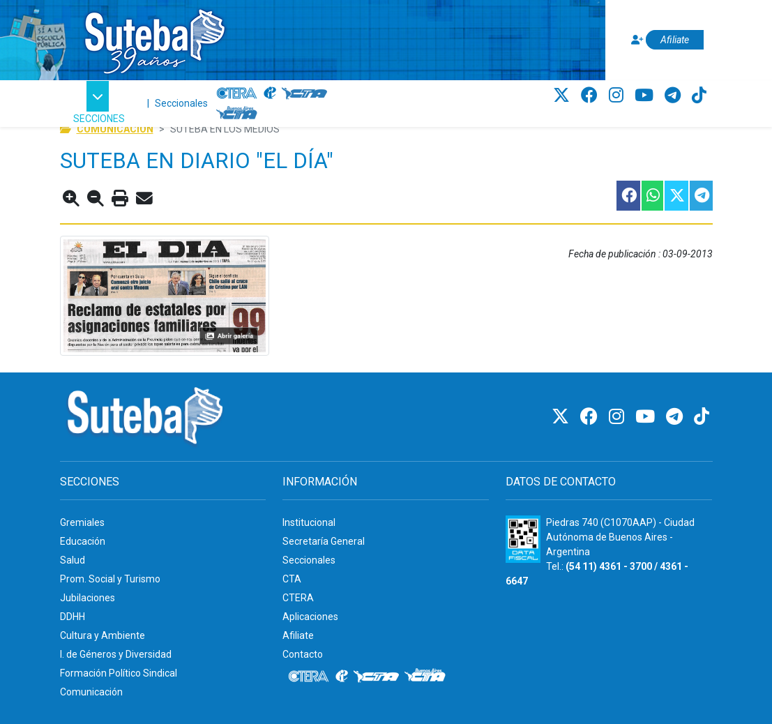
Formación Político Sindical (118, 673)
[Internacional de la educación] (270, 93)
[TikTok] (699, 95)
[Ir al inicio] (154, 37)
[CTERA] (237, 93)
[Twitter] (563, 95)
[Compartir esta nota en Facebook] (627, 196)
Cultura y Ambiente (102, 635)
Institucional (308, 522)
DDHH (72, 616)
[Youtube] (646, 95)
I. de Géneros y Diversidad (116, 654)
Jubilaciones (87, 597)
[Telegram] (675, 95)
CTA (291, 579)
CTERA (298, 597)
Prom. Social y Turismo (110, 579)
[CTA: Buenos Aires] (239, 114)
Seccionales (181, 103)
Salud (72, 560)
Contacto (302, 654)
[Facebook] (591, 95)
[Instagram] (618, 95)
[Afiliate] (665, 40)
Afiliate (298, 635)
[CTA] (304, 93)
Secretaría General (323, 541)
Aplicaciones (310, 616)
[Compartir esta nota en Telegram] (700, 196)
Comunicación (91, 691)
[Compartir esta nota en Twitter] (675, 196)
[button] (99, 103)
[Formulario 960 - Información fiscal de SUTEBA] (523, 539)
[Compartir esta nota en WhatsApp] (651, 196)
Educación (82, 541)
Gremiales (82, 522)
